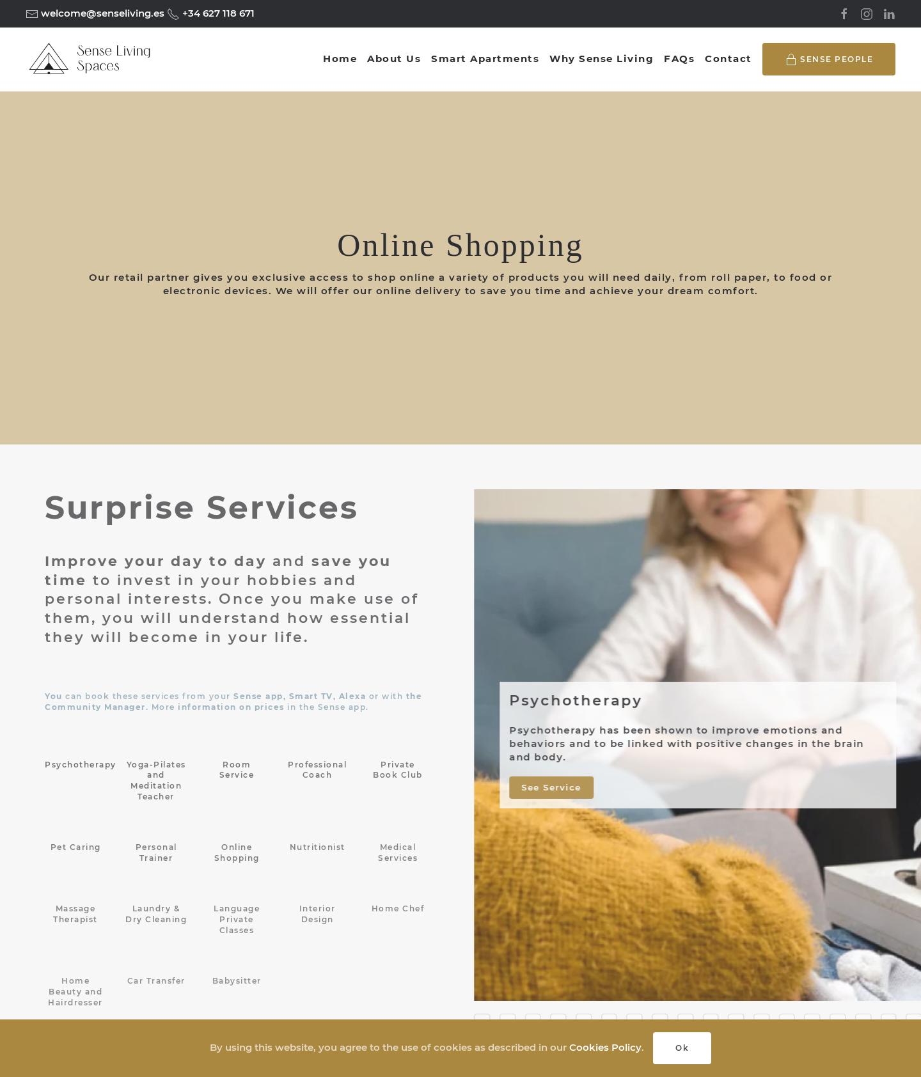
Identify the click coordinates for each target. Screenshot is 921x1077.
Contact (728, 58)
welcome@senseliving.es (101, 13)
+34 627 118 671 (217, 13)
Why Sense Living (601, 58)
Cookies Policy (605, 1047)
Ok (682, 1048)
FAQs (679, 58)
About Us (394, 58)
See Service (554, 787)
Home (340, 58)
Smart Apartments (485, 58)
